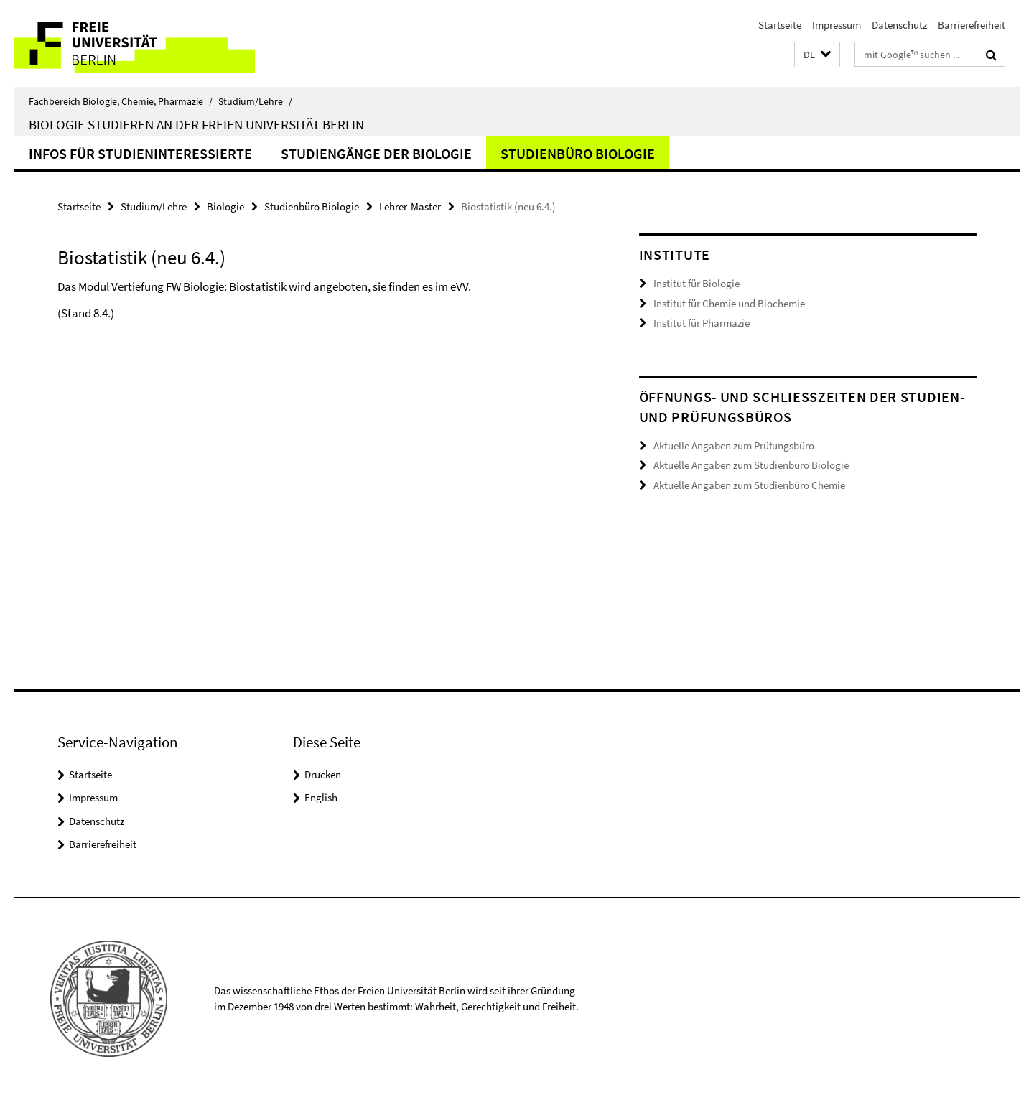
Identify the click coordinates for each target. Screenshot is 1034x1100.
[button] (817, 55)
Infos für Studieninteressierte (140, 153)
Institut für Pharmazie (701, 323)
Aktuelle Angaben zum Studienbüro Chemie (749, 485)
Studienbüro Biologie (577, 153)
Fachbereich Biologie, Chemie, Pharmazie (121, 101)
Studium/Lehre (255, 101)
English (320, 797)
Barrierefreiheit (971, 25)
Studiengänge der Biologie (376, 153)
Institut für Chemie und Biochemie (729, 303)
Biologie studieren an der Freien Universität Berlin (196, 124)
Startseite (779, 25)
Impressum (836, 25)
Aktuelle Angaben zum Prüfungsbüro (733, 445)
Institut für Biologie (696, 283)
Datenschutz (899, 25)
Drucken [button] (322, 774)
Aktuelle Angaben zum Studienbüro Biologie (751, 465)
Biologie (225, 206)
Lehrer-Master (410, 206)
